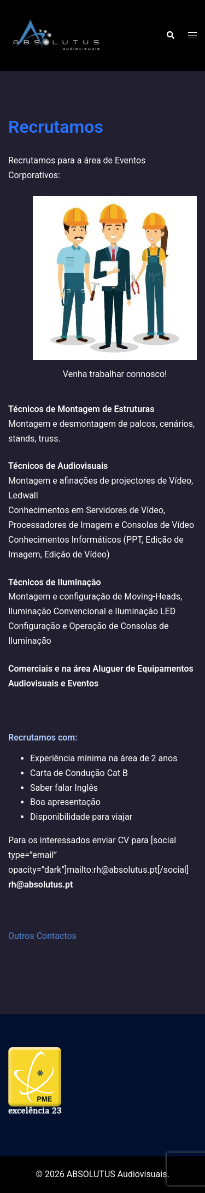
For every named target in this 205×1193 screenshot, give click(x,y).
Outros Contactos (42, 936)
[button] (170, 35)
